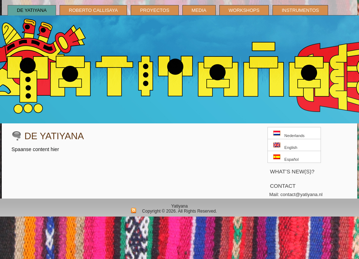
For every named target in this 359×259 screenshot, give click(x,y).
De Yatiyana (32, 10)
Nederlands (288, 134)
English (285, 146)
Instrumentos (300, 10)
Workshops (244, 10)
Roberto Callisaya (93, 10)
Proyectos (154, 10)
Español (286, 158)
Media (199, 10)
